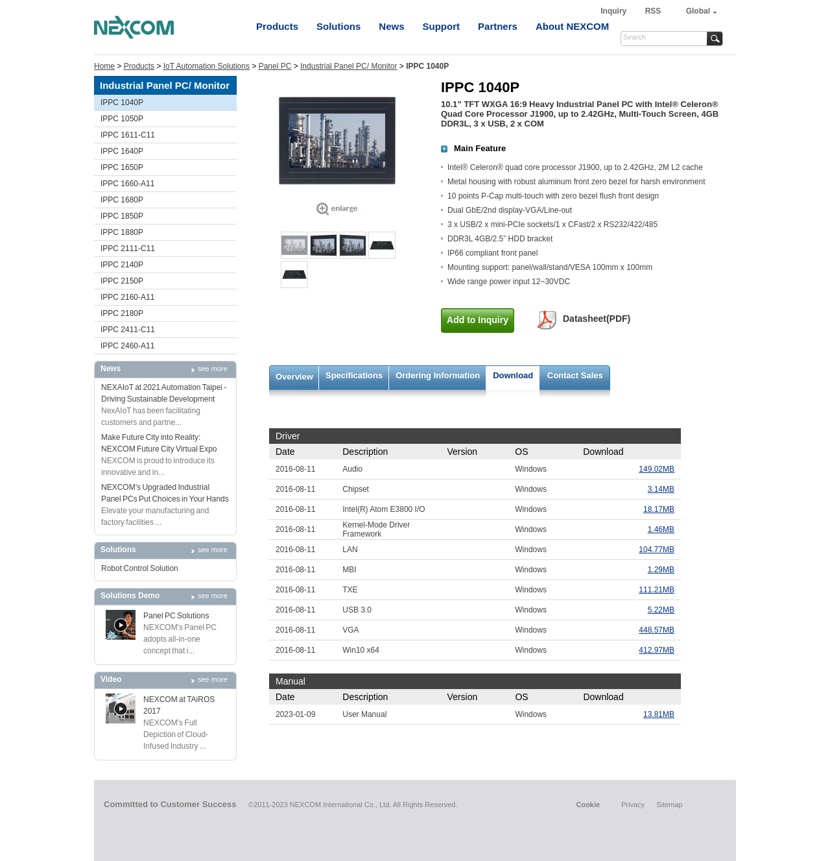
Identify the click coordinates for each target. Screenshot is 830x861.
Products (277, 26)
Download (513, 375)
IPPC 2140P (122, 264)
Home (104, 66)
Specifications (354, 375)
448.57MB (656, 630)
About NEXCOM (572, 26)
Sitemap (669, 804)
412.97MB (656, 650)
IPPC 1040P (122, 102)
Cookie (588, 804)
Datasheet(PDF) (596, 318)
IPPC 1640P (122, 151)
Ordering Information (438, 375)
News (391, 26)
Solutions (338, 26)
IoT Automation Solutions (206, 66)
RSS (653, 11)
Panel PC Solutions (176, 615)
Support (441, 26)
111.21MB (656, 589)
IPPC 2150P (122, 280)
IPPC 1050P (122, 118)
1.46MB (661, 529)
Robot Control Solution (139, 568)
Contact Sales (575, 375)
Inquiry (614, 11)
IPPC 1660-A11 (127, 183)
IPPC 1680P (122, 199)
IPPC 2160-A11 (127, 297)
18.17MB (658, 509)
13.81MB (658, 714)
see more (213, 368)
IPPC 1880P (122, 232)
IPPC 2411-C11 (128, 329)
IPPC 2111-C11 (128, 248)
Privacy (633, 804)
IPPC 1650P (122, 167)
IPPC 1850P (122, 216)
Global (698, 11)
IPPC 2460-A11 (127, 345)
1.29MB (661, 569)
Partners (497, 26)
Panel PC (275, 66)
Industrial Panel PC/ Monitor (348, 66)
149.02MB (656, 469)
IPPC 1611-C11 (128, 134)
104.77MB (656, 549)
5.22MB (661, 609)
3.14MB (661, 489)
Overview (294, 377)
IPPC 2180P (122, 313)
